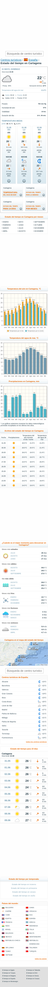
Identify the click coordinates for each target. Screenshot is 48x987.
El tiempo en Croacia (32, 978)
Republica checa (12, 940)
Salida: (7, 95)
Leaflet (38, 664)
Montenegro (35, 937)
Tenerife (5, 730)
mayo (21, 222)
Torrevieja (6, 734)
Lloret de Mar (7, 706)
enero (6, 222)
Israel (8, 929)
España (33, 59)
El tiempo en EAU (31, 973)
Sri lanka (9, 947)
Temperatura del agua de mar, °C (24, 338)
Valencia (5, 690)
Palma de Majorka (9, 722)
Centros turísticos (11, 59)
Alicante (5, 682)
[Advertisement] (24, 25)
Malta (31, 933)
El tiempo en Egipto (8, 970)
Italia (31, 929)
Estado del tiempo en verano (24, 892)
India (7, 926)
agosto (22, 231)
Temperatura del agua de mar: (13, 90)
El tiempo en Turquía (8, 973)
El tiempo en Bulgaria (9, 976)
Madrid (4, 710)
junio (4, 124)
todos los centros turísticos (36, 742)
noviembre (39, 228)
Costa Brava (6, 702)
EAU (31, 915)
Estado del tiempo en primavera (24, 888)
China (31, 907)
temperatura (10, 193)
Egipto (8, 918)
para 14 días (10, 207)
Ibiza (4, 698)
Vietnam (8, 955)
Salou (4, 726)
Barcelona (6, 686)
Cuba (7, 915)
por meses (33, 207)
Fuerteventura (7, 738)
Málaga (5, 718)
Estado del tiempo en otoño (24, 896)
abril (5, 231)
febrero (7, 225)
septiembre (39, 222)
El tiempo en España (8, 978)
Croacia (33, 911)
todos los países (41, 959)
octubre (38, 225)
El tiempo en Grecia (32, 976)
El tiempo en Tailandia (33, 970)
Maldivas (9, 933)
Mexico (8, 937)
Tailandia (33, 947)
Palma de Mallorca (9, 714)
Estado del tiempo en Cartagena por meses (24, 217)
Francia (8, 922)
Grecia (32, 922)
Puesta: (19, 95)
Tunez (8, 951)
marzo (6, 228)
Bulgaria (9, 907)
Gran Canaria (7, 694)
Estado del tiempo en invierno (24, 884)
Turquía (32, 951)
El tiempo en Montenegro (10, 981)
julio (21, 228)
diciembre (38, 231)
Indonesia (33, 926)
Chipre (8, 911)
